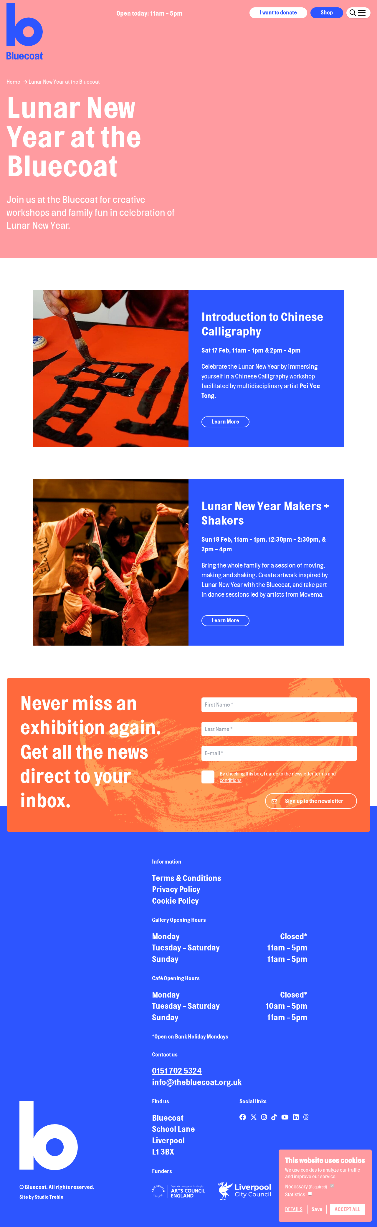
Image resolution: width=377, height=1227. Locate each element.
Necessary (306, 1186)
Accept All (348, 1209)
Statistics (295, 1194)
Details (293, 1209)
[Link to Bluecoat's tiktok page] (274, 1119)
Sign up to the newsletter (314, 803)
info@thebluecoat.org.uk (197, 1084)
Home (13, 81)
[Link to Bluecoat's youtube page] (285, 1119)
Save (317, 1209)
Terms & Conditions (186, 880)
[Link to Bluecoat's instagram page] (264, 1119)
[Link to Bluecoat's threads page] (306, 1119)
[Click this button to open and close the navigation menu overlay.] (361, 11)
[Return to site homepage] (24, 31)
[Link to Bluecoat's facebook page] (243, 1119)
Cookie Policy (175, 903)
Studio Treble (49, 1199)
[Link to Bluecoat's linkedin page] (296, 1119)
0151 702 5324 (177, 1073)
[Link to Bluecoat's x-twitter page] (254, 1119)
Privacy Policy (176, 892)
